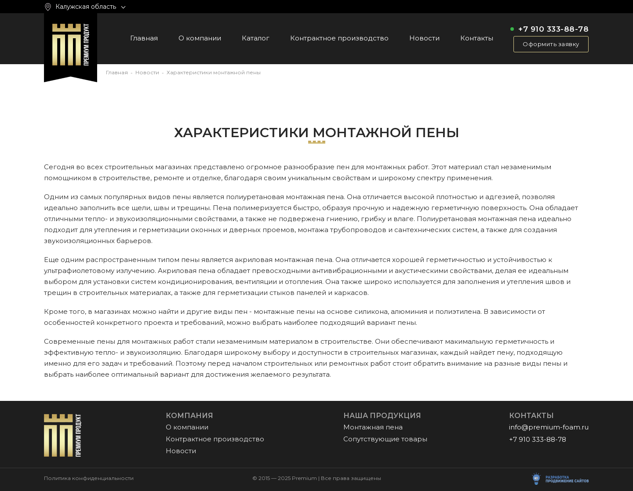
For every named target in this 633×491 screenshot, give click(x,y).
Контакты (476, 38)
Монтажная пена (373, 427)
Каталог (255, 38)
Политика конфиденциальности (89, 478)
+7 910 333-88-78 (553, 29)
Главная (144, 38)
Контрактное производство (339, 38)
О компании (199, 38)
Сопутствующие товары (385, 439)
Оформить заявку (551, 43)
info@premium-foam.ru (549, 427)
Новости (424, 38)
